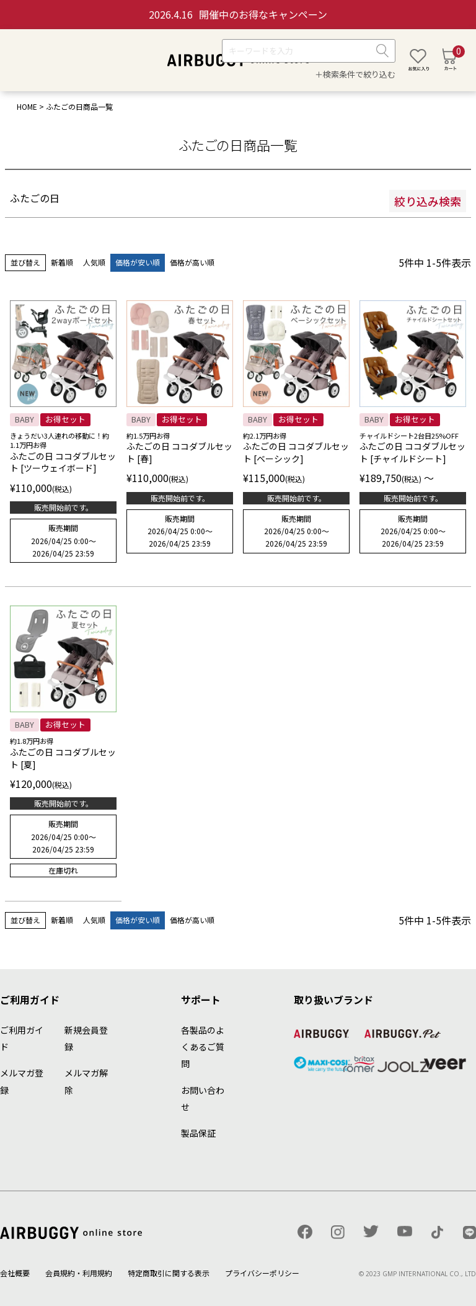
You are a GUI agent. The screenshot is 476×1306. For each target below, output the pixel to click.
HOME (27, 106)
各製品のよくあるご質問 (202, 1047)
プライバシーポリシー (262, 1273)
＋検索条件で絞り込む (355, 74)
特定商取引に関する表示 (168, 1273)
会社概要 (15, 1273)
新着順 (62, 262)
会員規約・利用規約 (78, 1273)
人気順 (94, 262)
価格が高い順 (192, 262)
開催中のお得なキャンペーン (238, 14)
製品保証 (198, 1133)
